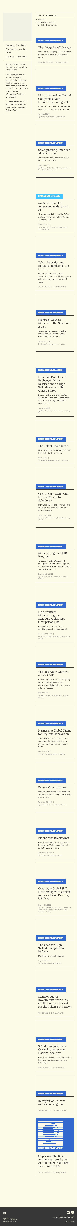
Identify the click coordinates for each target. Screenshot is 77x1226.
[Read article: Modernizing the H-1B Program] (55, 555)
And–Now (63, 1218)
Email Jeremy (10, 56)
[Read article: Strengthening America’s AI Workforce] (55, 149)
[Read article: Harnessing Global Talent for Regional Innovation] (55, 731)
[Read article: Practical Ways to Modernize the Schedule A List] (55, 321)
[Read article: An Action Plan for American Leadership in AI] (55, 205)
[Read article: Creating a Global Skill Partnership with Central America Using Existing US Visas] (55, 889)
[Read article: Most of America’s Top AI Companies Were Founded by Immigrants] (55, 95)
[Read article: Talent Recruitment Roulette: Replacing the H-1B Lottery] (55, 263)
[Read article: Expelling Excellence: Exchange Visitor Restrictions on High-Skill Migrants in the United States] (55, 384)
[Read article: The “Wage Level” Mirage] (55, 44)
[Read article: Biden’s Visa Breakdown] (55, 835)
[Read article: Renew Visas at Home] (55, 785)
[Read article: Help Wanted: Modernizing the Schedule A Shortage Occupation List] (55, 614)
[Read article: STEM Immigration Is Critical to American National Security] (55, 1046)
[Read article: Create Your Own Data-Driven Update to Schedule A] (55, 496)
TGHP (72, 1218)
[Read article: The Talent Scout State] (55, 442)
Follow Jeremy (22, 56)
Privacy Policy (70, 1221)
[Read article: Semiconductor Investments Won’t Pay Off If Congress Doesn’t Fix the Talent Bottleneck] (55, 994)
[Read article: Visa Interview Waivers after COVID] (55, 673)
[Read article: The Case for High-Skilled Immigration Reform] (55, 943)
